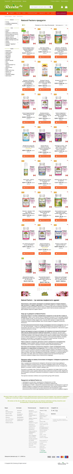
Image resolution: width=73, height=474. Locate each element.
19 (48, 289)
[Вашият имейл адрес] (58, 417)
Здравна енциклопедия (16, 1)
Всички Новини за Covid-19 (12, 34)
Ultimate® (8, 59)
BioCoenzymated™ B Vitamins (10, 65)
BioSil (7, 68)
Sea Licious (8, 73)
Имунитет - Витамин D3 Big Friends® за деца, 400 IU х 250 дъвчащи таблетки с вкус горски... (61, 49)
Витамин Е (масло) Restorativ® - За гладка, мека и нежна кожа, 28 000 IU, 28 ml (45, 82)
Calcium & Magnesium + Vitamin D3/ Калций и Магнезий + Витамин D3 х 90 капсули (61, 115)
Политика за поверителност (32, 427)
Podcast (7, 30)
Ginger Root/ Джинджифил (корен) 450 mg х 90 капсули (45, 212)
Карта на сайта (32, 450)
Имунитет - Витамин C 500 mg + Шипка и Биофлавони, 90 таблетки (28, 212)
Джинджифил (20, 417)
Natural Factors (9, 415)
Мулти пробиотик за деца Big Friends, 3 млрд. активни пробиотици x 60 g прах (61, 213)
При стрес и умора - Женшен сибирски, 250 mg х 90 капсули (45, 49)
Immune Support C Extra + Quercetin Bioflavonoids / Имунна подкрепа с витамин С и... (28, 49)
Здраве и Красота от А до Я (33, 419)
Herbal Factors (9, 52)
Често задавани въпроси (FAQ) (32, 438)
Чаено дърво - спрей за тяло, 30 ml (28, 180)
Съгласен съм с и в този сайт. (59, 420)
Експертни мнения (10, 35)
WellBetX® (8, 57)
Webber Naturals (9, 422)
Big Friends (8, 56)
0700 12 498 (42, 421)
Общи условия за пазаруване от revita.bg (33, 434)
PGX (7, 61)
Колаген (19, 412)
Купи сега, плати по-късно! (32, 447)
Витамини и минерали (19, 415)
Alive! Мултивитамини (9, 411)
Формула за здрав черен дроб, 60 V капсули (61, 244)
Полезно (7, 42)
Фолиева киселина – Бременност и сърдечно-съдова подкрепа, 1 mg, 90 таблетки (45, 115)
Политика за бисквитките (31, 430)
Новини (7, 41)
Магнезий (19, 410)
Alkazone (8, 417)
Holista (7, 63)
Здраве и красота (10, 37)
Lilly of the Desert (9, 419)
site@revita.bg (44, 428)
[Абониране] (66, 417)
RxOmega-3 (8, 53)
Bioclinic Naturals (9, 60)
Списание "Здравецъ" (11, 44)
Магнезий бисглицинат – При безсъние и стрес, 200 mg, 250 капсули (28, 278)
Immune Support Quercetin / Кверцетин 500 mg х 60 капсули (28, 114)
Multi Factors (8, 75)
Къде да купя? (8, 1)
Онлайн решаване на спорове (32, 442)
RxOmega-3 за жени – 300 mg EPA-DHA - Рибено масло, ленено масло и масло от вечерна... (61, 147)
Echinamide (8, 50)
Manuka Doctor (9, 421)
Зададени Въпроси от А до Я (32, 423)
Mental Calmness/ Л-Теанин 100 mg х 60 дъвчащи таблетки (44, 181)
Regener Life (8, 71)
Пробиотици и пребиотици (20, 420)
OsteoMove (8, 54)
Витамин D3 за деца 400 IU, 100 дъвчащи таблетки (29, 146)
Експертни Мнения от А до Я (33, 411)
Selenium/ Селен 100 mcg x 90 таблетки (61, 180)
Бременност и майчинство (12, 32)
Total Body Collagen (10, 74)
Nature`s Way (9, 414)
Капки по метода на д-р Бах (12, 39)
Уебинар (7, 45)
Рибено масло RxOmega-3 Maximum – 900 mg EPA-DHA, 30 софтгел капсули (61, 278)
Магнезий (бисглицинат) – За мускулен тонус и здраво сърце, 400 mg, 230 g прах (44, 279)
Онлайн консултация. (42, 451)
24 (66, 25)
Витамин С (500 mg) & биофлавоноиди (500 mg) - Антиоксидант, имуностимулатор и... (28, 82)
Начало (12, 19)
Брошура (24, 1)
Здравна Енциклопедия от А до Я (33, 415)
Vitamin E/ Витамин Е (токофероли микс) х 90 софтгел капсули (44, 245)
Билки (7, 31)
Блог (12, 28)
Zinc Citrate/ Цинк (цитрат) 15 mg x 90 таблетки (29, 244)
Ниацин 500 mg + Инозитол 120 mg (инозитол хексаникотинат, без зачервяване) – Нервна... (45, 148)
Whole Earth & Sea (10, 70)
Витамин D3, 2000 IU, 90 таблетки (61, 81)
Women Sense (9, 67)
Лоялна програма (33, 445)
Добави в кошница (28, 57)
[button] (12, 13)
